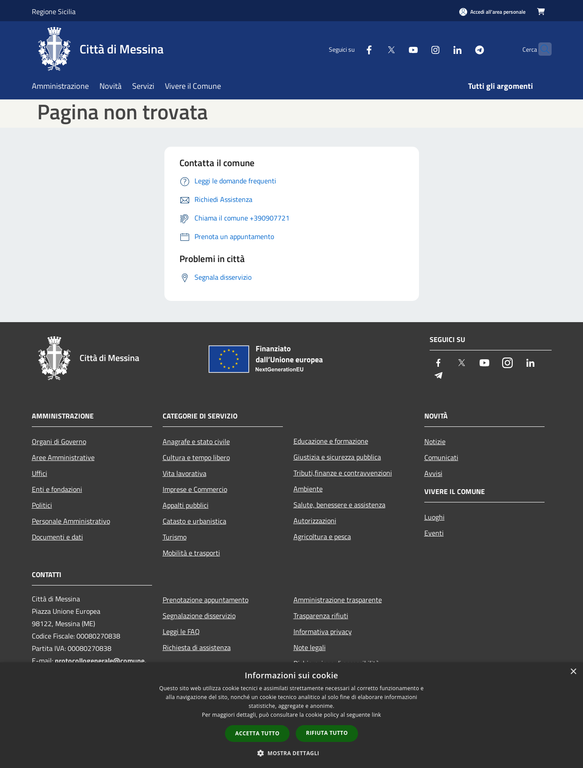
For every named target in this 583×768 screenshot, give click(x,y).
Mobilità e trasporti (191, 552)
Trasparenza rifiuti (320, 615)
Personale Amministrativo (71, 521)
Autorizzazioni (314, 520)
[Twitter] (374, 49)
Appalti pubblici (186, 505)
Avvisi (433, 473)
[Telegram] (462, 49)
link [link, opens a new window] (376, 715)
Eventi (434, 533)
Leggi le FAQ (181, 631)
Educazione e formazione (330, 441)
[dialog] (291, 715)
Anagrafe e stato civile (196, 441)
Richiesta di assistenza (197, 647)
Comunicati (441, 457)
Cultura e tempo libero (196, 457)
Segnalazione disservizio (199, 615)
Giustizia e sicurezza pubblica (337, 457)
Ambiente (308, 488)
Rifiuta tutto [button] (327, 733)
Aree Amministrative (63, 457)
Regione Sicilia (54, 11)
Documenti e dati (57, 537)
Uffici (39, 473)
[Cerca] (541, 49)
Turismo (175, 537)
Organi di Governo (59, 441)
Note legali (309, 647)
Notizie (435, 441)
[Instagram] (418, 49)
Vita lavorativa (184, 473)
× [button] (573, 672)
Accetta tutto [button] (257, 733)
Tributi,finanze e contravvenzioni (342, 473)
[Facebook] (352, 49)
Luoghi (434, 517)
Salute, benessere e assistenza (339, 504)
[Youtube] (396, 49)
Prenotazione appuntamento (205, 599)
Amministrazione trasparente (337, 599)
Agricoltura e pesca (322, 536)
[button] (292, 753)
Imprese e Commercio (195, 489)
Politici (42, 505)
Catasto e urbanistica (194, 521)
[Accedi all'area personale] (492, 11)
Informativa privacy (322, 631)
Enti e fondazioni (57, 489)
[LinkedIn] (440, 49)
